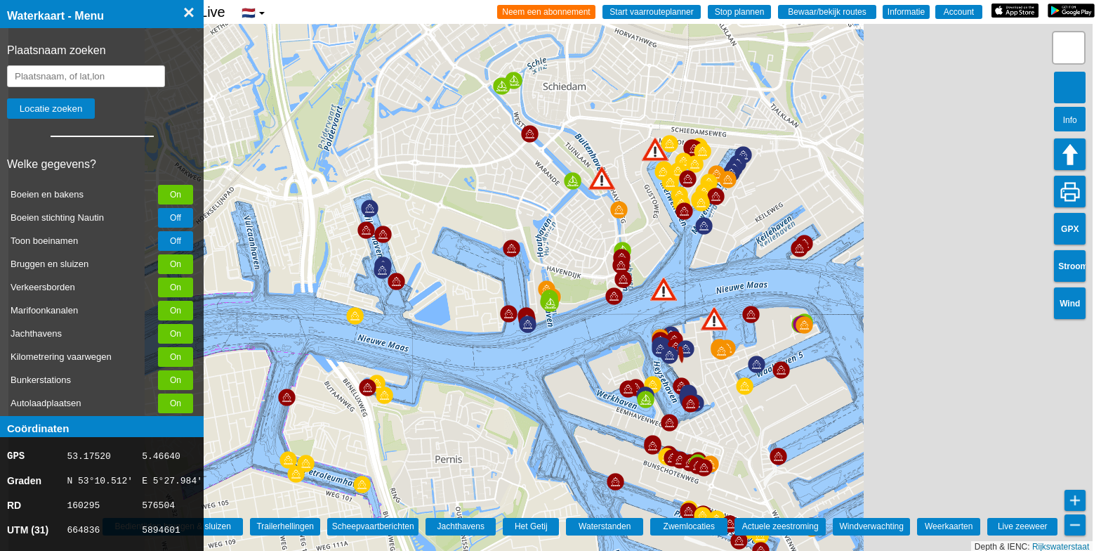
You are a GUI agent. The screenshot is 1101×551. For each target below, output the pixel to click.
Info (1070, 120)
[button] (714, 318)
